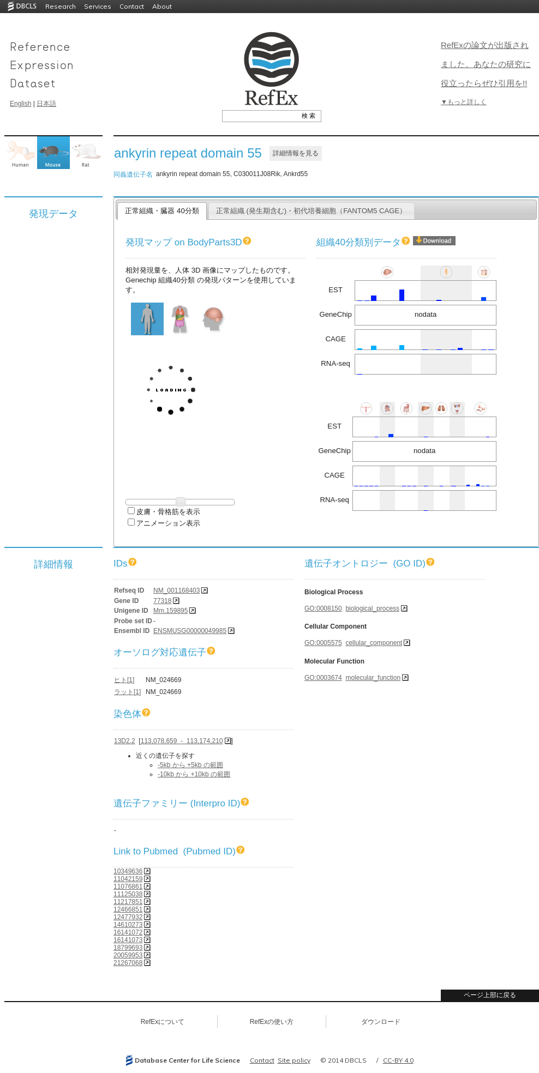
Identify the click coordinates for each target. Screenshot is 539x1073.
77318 (162, 601)
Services (97, 6)
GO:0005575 (323, 643)
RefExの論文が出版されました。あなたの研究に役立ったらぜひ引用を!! (486, 64)
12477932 (127, 917)
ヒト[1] (124, 680)
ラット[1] (127, 692)
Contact (131, 6)
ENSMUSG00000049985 (189, 631)
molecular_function (372, 678)
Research (60, 6)
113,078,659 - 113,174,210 (182, 741)
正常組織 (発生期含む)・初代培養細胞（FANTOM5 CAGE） (311, 211)
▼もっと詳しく (464, 102)
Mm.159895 (170, 610)
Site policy (294, 1060)
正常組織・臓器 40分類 (162, 211)
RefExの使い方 (272, 1022)
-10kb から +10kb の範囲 (194, 774)
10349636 (127, 871)
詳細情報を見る (296, 153)
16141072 (127, 932)
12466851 (127, 909)
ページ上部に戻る (490, 995)
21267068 (127, 963)
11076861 (127, 886)
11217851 (127, 902)
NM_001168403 (176, 590)
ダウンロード (380, 1022)
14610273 (127, 925)
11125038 (127, 894)
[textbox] (259, 115)
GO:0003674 (323, 678)
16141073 (127, 940)
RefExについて (163, 1022)
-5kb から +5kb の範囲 (190, 765)
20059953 (127, 955)
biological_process (372, 608)
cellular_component (373, 643)
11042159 (127, 879)
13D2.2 (124, 741)
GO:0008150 (323, 608)
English (20, 103)
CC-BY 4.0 (398, 1060)
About (162, 6)
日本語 (46, 103)
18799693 (127, 947)
